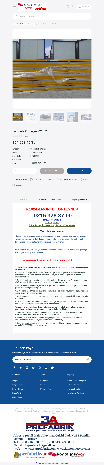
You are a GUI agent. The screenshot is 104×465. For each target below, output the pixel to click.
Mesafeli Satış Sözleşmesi (76, 381)
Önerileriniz (56, 199)
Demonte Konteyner (38, 149)
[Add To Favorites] (19, 179)
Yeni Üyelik (44, 381)
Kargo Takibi (17, 393)
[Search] (52, 16)
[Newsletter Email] (52, 359)
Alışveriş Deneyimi (79, 199)
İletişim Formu (17, 385)
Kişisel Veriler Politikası (75, 393)
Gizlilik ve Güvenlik (73, 385)
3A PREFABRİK (36, 152)
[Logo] (32, 7)
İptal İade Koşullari (74, 389)
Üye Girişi (43, 385)
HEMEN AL (79, 171)
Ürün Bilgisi (22, 199)
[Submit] (87, 359)
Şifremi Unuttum (46, 389)
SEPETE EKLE (52, 171)
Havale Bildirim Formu (20, 389)
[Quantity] (24, 171)
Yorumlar (42, 199)
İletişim (15, 381)
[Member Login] (73, 6)
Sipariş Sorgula (17, 397)
